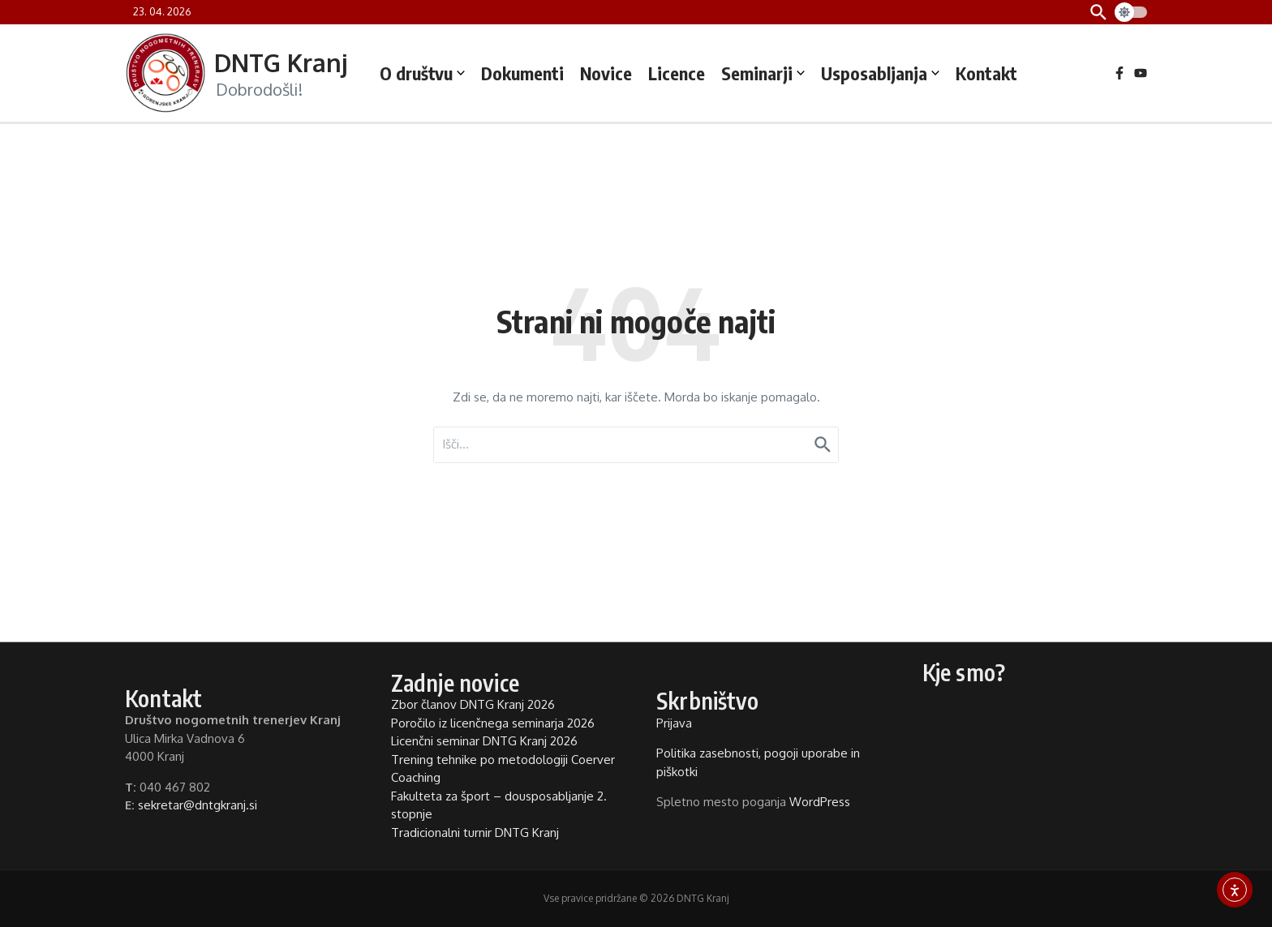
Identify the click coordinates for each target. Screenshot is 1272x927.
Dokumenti (522, 73)
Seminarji (763, 73)
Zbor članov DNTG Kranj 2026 (473, 704)
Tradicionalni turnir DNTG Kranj (475, 832)
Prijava (674, 723)
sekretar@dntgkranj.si (197, 805)
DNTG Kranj (280, 62)
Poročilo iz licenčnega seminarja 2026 (493, 723)
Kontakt (986, 73)
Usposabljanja (880, 73)
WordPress (819, 801)
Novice (606, 73)
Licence (676, 73)
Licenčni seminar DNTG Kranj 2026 (484, 741)
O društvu (422, 73)
